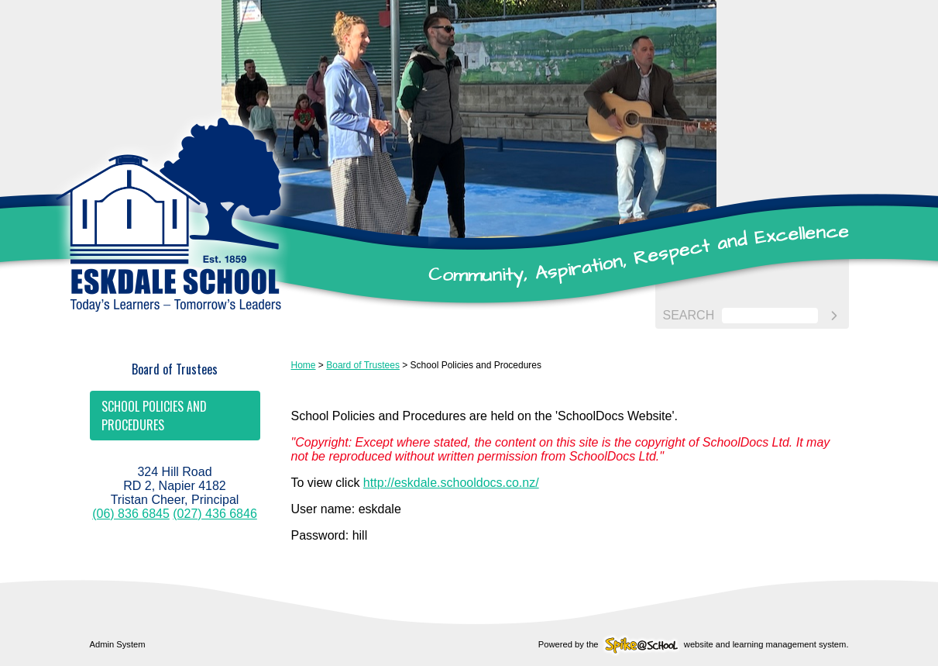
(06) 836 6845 (131, 513)
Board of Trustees (175, 369)
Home (303, 365)
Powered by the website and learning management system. (693, 644)
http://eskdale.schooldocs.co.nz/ (451, 482)
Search (689, 315)
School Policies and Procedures (154, 415)
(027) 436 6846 (215, 513)
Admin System (118, 644)
